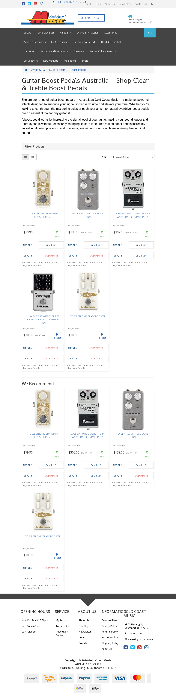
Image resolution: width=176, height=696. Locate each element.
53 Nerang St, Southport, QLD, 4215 (136, 626)
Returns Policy (110, 631)
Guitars (27, 32)
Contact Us (141, 4)
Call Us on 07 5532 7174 (68, 2)
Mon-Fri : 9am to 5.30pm (35, 620)
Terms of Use (109, 620)
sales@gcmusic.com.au (139, 639)
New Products (50, 60)
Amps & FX (65, 32)
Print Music (29, 51)
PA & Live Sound (59, 42)
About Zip (107, 648)
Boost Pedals (78, 70)
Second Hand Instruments (54, 51)
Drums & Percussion (88, 32)
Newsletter (125, 4)
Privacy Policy (109, 626)
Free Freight (140, 21)
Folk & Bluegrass (45, 32)
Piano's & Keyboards (34, 42)
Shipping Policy (110, 643)
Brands (88, 4)
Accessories (110, 32)
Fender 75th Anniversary (103, 51)
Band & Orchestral (111, 42)
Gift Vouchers (30, 60)
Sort (105, 157)
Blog (98, 4)
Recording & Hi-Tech (85, 42)
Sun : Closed (29, 631)
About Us (110, 4)
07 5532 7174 (133, 633)
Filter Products (34, 146)
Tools (85, 60)
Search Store (91, 18)
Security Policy (110, 637)
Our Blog (83, 626)
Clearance (78, 51)
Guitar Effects (57, 70)
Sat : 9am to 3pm (31, 626)
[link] (126, 647)
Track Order (62, 626)
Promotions (70, 60)
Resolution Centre (62, 633)
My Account (62, 620)
